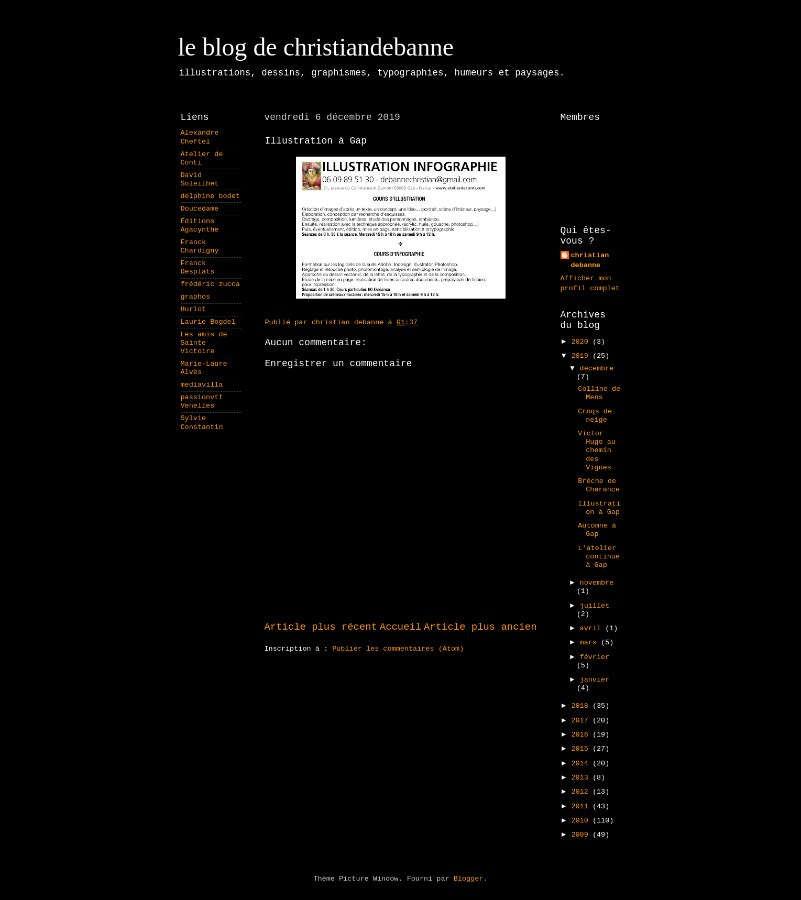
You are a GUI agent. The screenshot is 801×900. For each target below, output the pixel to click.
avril (593, 628)
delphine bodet (210, 196)
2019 (581, 356)
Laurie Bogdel (208, 322)
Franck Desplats (198, 267)
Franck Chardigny (200, 246)
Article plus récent (321, 627)
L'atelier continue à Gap (599, 556)
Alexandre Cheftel (200, 137)
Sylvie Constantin (202, 422)
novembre (597, 583)
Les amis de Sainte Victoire (204, 343)
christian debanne (590, 260)
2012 (581, 792)
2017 (581, 721)
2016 (581, 735)
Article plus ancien (480, 627)
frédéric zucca (210, 284)
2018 (581, 706)
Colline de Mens (599, 393)
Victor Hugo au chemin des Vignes (597, 450)
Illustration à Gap (599, 508)
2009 (581, 835)
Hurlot (193, 309)
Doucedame (200, 209)
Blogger (469, 879)
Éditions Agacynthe (200, 225)
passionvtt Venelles (202, 401)
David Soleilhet (200, 179)
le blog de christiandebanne (316, 47)
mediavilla (202, 385)
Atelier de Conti (202, 158)
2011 (581, 806)
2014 (581, 763)
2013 (581, 778)
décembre (597, 368)
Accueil (400, 627)
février (595, 657)
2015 (581, 749)
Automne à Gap (597, 530)
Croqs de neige (595, 416)
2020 (581, 342)
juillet (595, 606)
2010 (581, 821)
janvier (595, 680)
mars (590, 642)
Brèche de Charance (599, 485)
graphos (196, 297)
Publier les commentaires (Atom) (398, 649)
